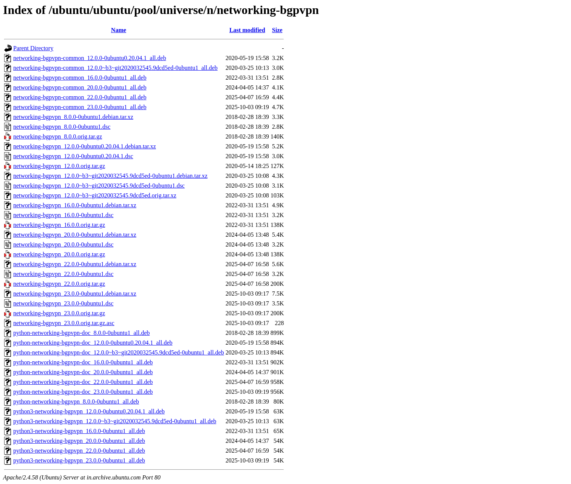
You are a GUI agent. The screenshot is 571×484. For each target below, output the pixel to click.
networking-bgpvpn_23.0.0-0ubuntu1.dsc (63, 303)
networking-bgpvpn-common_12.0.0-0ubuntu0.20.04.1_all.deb (89, 58)
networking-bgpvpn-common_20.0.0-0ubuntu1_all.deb (79, 87)
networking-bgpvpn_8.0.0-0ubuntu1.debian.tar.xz (73, 117)
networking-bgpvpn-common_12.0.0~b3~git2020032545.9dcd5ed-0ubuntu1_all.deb (115, 68)
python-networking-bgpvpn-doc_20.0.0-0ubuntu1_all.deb (83, 372)
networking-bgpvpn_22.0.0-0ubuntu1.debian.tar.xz (74, 264)
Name (118, 30)
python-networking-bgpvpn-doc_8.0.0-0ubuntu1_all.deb (81, 333)
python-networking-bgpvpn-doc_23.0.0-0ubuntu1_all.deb (83, 391)
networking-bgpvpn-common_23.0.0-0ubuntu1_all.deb (79, 107)
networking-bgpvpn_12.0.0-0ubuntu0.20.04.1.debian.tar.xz (84, 146)
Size (277, 30)
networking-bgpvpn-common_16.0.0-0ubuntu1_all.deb (79, 77)
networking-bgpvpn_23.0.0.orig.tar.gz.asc (64, 323)
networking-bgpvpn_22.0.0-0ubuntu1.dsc (63, 274)
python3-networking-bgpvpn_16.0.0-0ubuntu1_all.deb (79, 431)
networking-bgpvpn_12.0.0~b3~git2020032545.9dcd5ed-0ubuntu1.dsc (99, 185)
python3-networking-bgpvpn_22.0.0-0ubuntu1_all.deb (79, 450)
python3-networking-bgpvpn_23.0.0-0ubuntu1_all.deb (79, 460)
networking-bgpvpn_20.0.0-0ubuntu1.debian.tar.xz (74, 234)
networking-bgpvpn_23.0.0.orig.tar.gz (59, 313)
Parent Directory (33, 48)
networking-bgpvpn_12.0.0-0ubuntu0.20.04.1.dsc (73, 156)
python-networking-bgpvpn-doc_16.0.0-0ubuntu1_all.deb (83, 362)
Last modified (247, 30)
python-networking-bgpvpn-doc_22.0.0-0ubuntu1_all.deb (83, 382)
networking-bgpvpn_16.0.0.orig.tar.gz (59, 225)
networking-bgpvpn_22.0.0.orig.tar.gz (59, 284)
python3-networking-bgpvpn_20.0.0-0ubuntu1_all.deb (79, 441)
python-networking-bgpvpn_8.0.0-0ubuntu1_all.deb (76, 401)
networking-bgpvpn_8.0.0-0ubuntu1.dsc (61, 126)
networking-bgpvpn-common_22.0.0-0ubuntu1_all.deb (79, 97)
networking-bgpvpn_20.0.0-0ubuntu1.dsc (63, 244)
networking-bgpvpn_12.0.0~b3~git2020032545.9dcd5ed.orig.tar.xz (94, 195)
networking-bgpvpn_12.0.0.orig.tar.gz (59, 166)
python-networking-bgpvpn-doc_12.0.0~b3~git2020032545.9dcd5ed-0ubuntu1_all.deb (118, 352)
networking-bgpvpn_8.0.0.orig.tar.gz (57, 136)
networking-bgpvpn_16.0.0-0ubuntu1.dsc (63, 215)
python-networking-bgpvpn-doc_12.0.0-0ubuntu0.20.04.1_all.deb (92, 342)
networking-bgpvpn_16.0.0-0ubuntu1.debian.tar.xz (74, 205)
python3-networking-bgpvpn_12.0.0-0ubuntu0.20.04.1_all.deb (89, 411)
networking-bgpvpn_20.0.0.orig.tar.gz (59, 254)
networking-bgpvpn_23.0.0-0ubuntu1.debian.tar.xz (74, 293)
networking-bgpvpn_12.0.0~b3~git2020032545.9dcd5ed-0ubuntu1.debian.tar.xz (110, 176)
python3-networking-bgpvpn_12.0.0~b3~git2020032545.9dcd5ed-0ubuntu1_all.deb (114, 421)
